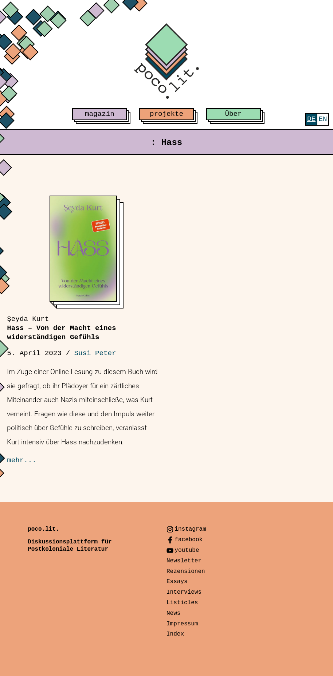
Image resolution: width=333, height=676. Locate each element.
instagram (190, 529)
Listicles (182, 603)
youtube (187, 550)
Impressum (182, 624)
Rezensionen (185, 571)
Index (175, 634)
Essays (177, 581)
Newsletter (183, 561)
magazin (99, 114)
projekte (166, 114)
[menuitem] (311, 119)
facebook (189, 540)
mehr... (21, 460)
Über (233, 114)
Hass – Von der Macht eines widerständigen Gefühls (61, 328)
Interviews (183, 592)
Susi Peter (95, 353)
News (173, 613)
